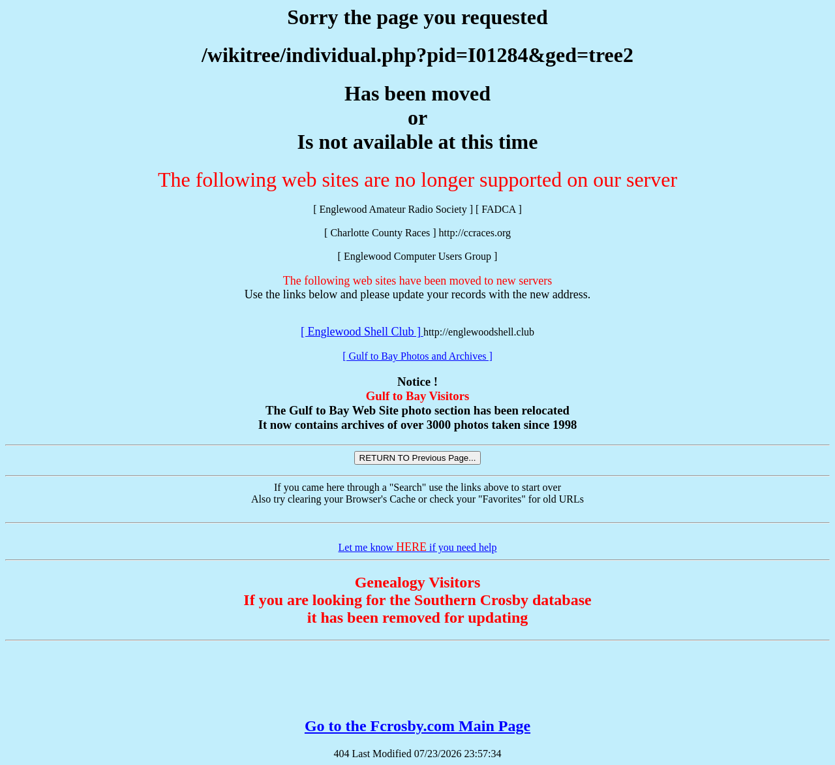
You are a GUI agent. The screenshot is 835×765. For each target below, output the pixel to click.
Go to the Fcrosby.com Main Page (417, 725)
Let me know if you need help (418, 547)
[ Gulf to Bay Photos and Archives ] (417, 356)
